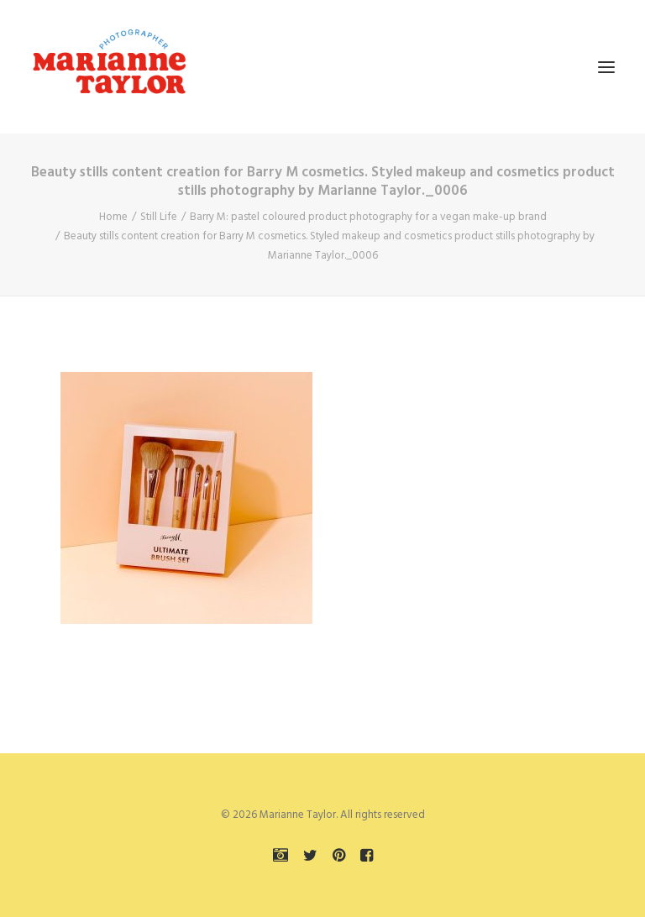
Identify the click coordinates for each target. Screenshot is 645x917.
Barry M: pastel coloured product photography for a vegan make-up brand (368, 217)
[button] (606, 67)
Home (113, 217)
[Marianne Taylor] (109, 67)
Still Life (158, 217)
